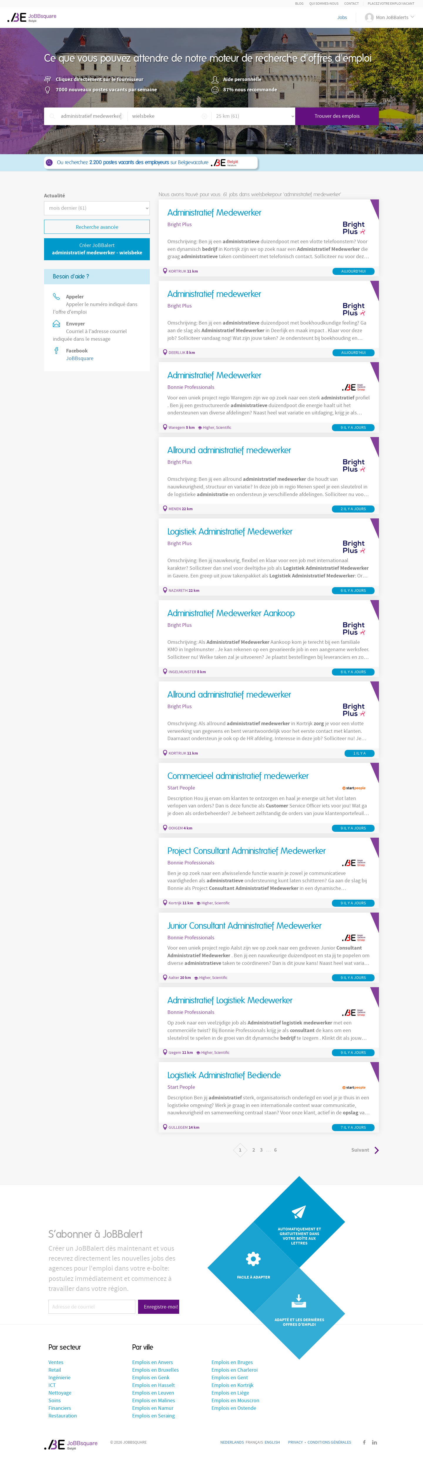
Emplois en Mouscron (235, 1400)
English (272, 1442)
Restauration (62, 1415)
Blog (299, 3)
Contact (351, 3)
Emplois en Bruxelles (155, 1370)
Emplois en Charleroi (235, 1370)
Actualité (54, 195)
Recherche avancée (97, 227)
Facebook (364, 1442)
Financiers (59, 1408)
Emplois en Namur (152, 1408)
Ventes (55, 1362)
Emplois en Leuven (153, 1393)
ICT (52, 1385)
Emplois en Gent (230, 1377)
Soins (54, 1400)
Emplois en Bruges (232, 1362)
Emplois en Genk (150, 1377)
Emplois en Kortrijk (233, 1385)
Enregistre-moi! (161, 1307)
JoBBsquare (79, 358)
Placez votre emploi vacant (391, 3)
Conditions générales (329, 1442)
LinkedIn (374, 1442)
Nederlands (232, 1442)
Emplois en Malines (153, 1400)
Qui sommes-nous (323, 3)
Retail (54, 1370)
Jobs (342, 17)
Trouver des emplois (337, 116)
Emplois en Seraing (153, 1415)
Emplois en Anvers (152, 1362)
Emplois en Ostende (234, 1408)
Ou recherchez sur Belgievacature (150, 162)
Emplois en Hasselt (153, 1385)
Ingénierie (59, 1377)
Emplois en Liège (230, 1393)
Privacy (295, 1442)
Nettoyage (59, 1393)
